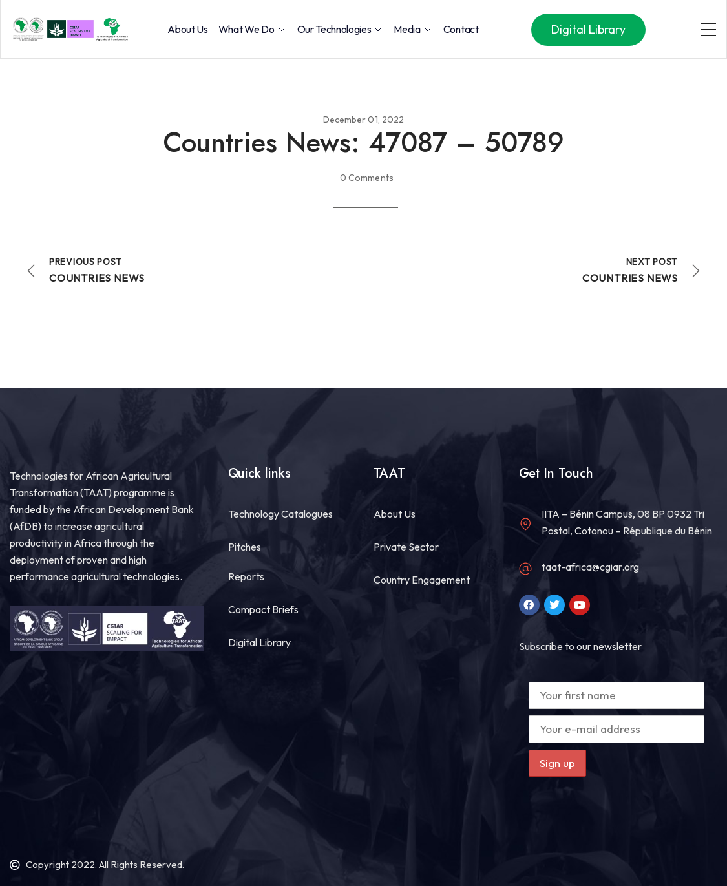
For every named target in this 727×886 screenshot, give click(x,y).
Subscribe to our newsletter (580, 646)
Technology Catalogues (280, 513)
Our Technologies (340, 29)
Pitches (244, 546)
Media (413, 29)
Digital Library (259, 642)
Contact (461, 29)
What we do (252, 29)
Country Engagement (422, 579)
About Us (187, 29)
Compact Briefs (263, 609)
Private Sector (406, 546)
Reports (246, 576)
